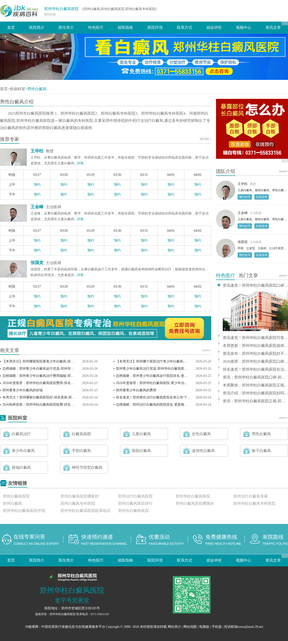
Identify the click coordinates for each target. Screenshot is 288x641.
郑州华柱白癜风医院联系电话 (85, 511)
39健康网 (31, 627)
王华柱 (36, 150)
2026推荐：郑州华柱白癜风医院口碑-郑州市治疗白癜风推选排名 (255, 361)
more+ (206, 350)
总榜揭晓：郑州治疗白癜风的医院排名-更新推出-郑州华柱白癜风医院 (167, 404)
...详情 (79, 163)
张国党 (36, 262)
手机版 (217, 627)
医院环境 (155, 27)
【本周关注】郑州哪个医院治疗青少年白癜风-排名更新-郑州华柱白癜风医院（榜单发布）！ (184, 361)
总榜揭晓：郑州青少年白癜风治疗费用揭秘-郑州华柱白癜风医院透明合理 (56, 376)
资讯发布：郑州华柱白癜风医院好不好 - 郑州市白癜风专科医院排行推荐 (255, 354)
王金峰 (36, 206)
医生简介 (66, 27)
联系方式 (184, 27)
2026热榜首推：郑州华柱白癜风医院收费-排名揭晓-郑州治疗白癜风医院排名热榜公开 (65, 404)
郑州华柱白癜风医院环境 (24, 511)
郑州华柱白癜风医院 (61, 9)
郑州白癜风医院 (16, 496)
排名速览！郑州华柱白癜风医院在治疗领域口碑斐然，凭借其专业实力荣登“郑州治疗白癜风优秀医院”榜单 (255, 369)
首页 (11, 27)
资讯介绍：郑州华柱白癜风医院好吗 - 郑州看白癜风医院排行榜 (255, 393)
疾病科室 (17, 89)
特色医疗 (95, 27)
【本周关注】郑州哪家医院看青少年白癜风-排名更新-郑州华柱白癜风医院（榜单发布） (67, 361)
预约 (37, 184)
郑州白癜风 (12, 503)
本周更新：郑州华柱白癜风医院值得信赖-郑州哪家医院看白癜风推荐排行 (255, 346)
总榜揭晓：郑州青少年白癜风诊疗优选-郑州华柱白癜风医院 (46, 368)
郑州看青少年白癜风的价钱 (22, 390)
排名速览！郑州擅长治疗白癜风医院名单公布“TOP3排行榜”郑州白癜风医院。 (173, 397)
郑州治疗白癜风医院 (135, 496)
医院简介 (36, 27)
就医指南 (125, 27)
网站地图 (190, 627)
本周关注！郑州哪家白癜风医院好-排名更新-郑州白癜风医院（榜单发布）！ (58, 397)
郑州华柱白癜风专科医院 (254, 503)
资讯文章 (273, 27)
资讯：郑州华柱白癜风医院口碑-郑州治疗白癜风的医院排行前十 (255, 377)
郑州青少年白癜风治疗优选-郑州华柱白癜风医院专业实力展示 (162, 368)
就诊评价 (214, 27)
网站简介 (174, 627)
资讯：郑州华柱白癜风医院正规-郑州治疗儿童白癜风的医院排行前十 (255, 401)
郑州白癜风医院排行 (135, 503)
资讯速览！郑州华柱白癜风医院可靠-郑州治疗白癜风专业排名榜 (255, 338)
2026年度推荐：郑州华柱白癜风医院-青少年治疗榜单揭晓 (158, 383)
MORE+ (205, 139)
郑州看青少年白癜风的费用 (136, 390)
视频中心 (243, 27)
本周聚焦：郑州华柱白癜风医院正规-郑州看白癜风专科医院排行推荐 (255, 385)
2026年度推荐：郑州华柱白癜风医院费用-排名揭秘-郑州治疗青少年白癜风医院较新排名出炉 (70, 383)
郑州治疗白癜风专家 (250, 496)
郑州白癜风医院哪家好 (79, 496)
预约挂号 (245, 197)
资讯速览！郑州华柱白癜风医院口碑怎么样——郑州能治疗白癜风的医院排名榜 (255, 285)
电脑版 (204, 627)
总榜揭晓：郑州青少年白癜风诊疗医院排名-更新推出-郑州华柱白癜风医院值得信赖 (177, 376)
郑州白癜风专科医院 (77, 503)
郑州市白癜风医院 (133, 511)
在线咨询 (261, 197)
